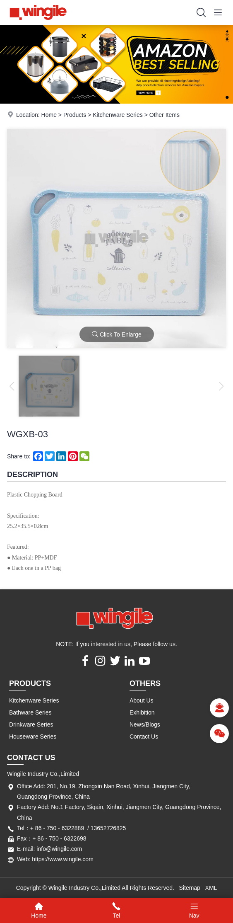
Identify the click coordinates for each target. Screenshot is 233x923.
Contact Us (144, 736)
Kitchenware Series (118, 114)
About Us (142, 700)
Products (74, 114)
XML (211, 887)
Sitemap (189, 887)
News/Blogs (145, 724)
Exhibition (142, 712)
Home (49, 114)
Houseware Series (32, 736)
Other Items (164, 114)
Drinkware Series (31, 724)
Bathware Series (30, 712)
